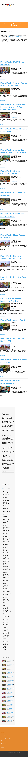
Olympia (5, 580)
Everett (5, 535)
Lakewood (6, 558)
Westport (5, 643)
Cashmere (6, 510)
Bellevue (5, 497)
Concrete (5, 524)
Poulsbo (5, 594)
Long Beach (6, 560)
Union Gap (6, 633)
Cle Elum (5, 521)
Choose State (5, 471)
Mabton (5, 564)
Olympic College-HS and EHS (12, 680)
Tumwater (6, 632)
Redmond (6, 600)
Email (12, 93)
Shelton (5, 614)
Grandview (6, 542)
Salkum (5, 607)
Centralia (5, 513)
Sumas (5, 622)
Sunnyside (6, 624)
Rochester (6, 605)
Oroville (5, 583)
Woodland (6, 646)
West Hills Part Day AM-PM (12, 712)
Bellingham (6, 499)
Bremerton (6, 503)
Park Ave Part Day (10, 700)
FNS (1, 746)
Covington (6, 525)
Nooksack (6, 575)
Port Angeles (6, 589)
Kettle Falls (6, 552)
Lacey (5, 557)
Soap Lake (6, 618)
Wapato (5, 638)
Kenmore (5, 549)
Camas (5, 508)
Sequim (5, 613)
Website (15, 93)
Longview (6, 561)
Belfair (5, 495)
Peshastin (6, 588)
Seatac (5, 608)
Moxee (5, 572)
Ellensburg (6, 530)
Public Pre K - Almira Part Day (13, 320)
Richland (5, 603)
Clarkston (6, 519)
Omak (5, 582)
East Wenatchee (7, 527)
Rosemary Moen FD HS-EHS (12, 716)
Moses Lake (6, 569)
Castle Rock (6, 511)
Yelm (5, 650)
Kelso (5, 547)
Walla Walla (6, 636)
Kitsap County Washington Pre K (15, 36)
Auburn (5, 492)
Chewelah (6, 516)
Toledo (5, 627)
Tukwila (5, 630)
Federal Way (6, 538)
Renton (5, 602)
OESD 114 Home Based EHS (12, 720)
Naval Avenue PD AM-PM (11, 692)
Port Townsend (7, 593)
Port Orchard (6, 591)
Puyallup (5, 597)
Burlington (6, 506)
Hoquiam (5, 546)
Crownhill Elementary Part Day (12, 704)
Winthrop (5, 644)
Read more (2, 78)
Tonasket (5, 629)
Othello (5, 585)
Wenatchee (6, 641)
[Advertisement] (14, 15)
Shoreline (6, 616)
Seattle (5, 610)
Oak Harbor (6, 577)
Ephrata (5, 533)
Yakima (5, 649)
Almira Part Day (10, 708)
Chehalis (5, 514)
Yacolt (5, 647)
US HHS (2, 747)
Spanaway (6, 619)
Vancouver (6, 635)
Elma (5, 531)
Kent (5, 550)
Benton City (6, 500)
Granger (5, 544)
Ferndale (5, 539)
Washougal (6, 639)
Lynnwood (6, 563)
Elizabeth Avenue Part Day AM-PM (13, 696)
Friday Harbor (6, 541)
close (12, 409)
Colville (5, 522)
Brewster (5, 505)
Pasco (5, 586)
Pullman (5, 596)
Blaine (5, 502)
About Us (2, 732)
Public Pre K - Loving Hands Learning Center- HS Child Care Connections (12, 107)
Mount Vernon (6, 571)
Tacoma (5, 625)
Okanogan (6, 578)
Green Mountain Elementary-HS (12, 672)
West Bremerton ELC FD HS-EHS (13, 688)
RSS (1, 740)
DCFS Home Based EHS (11, 660)
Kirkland (5, 555)
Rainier (5, 599)
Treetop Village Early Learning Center (13, 664)
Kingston (5, 553)
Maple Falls (6, 566)
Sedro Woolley (7, 611)
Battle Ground (6, 494)
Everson (5, 536)
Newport (5, 574)
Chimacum (6, 517)
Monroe (5, 567)
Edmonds (6, 528)
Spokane (5, 621)
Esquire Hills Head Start (11, 684)
